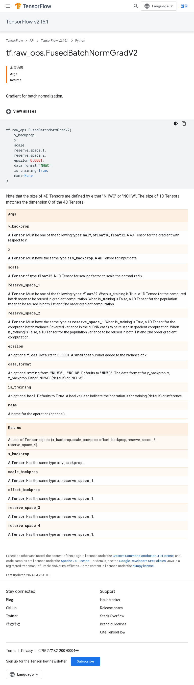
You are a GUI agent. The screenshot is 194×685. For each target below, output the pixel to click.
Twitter (12, 616)
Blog (9, 600)
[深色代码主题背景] (176, 123)
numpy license (143, 566)
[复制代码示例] (184, 123)
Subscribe (85, 661)
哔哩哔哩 (13, 624)
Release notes (111, 608)
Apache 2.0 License (75, 561)
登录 (184, 6)
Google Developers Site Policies (142, 561)
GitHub (11, 608)
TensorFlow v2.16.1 (27, 22)
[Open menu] (8, 6)
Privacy (27, 651)
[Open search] (136, 6)
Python (80, 40)
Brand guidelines (113, 624)
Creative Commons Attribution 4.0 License (143, 556)
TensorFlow (14, 40)
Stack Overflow (112, 616)
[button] (97, 111)
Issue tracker (110, 600)
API (32, 40)
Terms (11, 651)
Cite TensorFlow (113, 632)
